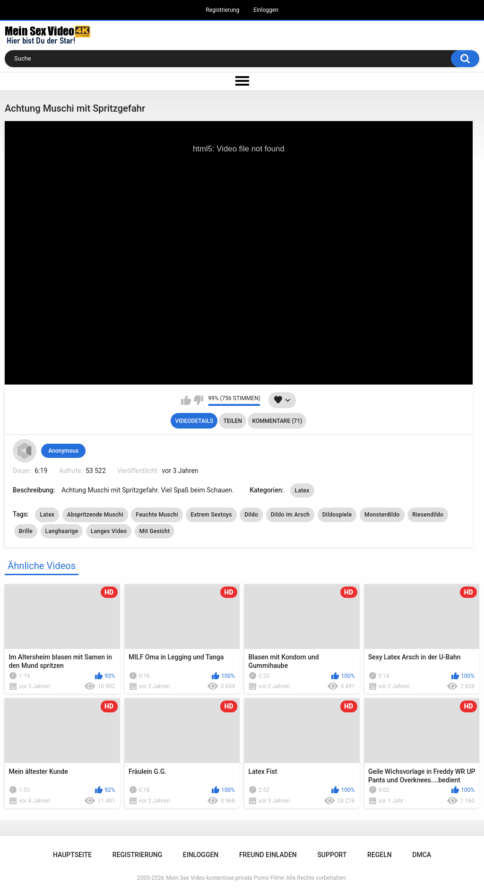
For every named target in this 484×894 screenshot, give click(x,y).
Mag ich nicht (198, 400)
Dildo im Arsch (290, 514)
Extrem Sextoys (211, 514)
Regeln (379, 855)
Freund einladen (268, 855)
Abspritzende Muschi (95, 514)
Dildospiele (337, 514)
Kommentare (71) (277, 421)
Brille (26, 531)
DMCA (421, 855)
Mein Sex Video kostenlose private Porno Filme (225, 878)
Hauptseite (72, 855)
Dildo (251, 514)
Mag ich (186, 400)
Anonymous (63, 450)
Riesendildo (427, 514)
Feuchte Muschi (157, 514)
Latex (302, 490)
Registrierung (222, 10)
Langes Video (109, 531)
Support (331, 855)
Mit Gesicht (154, 531)
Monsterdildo (382, 514)
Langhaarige (61, 531)
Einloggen (265, 10)
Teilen (233, 421)
